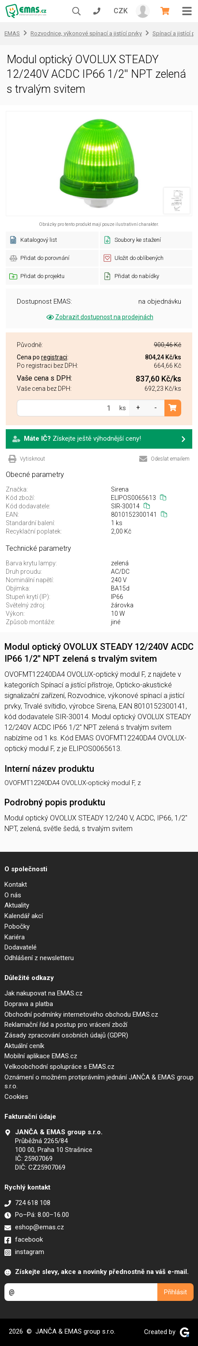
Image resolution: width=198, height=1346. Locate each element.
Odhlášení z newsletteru (39, 958)
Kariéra (14, 937)
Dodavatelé (20, 947)
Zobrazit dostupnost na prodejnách (99, 316)
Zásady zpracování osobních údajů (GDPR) (66, 1035)
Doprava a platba (28, 1004)
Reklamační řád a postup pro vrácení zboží (65, 1025)
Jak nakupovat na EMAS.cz (43, 993)
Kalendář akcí (23, 916)
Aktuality (16, 905)
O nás (12, 895)
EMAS (12, 33)
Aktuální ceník (24, 1046)
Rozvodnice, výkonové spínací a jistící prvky (86, 33)
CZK (121, 11)
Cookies (16, 1097)
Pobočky (17, 926)
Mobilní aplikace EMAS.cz (40, 1056)
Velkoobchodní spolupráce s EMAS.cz (59, 1067)
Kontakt (15, 884)
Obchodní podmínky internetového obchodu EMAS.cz (81, 1014)
